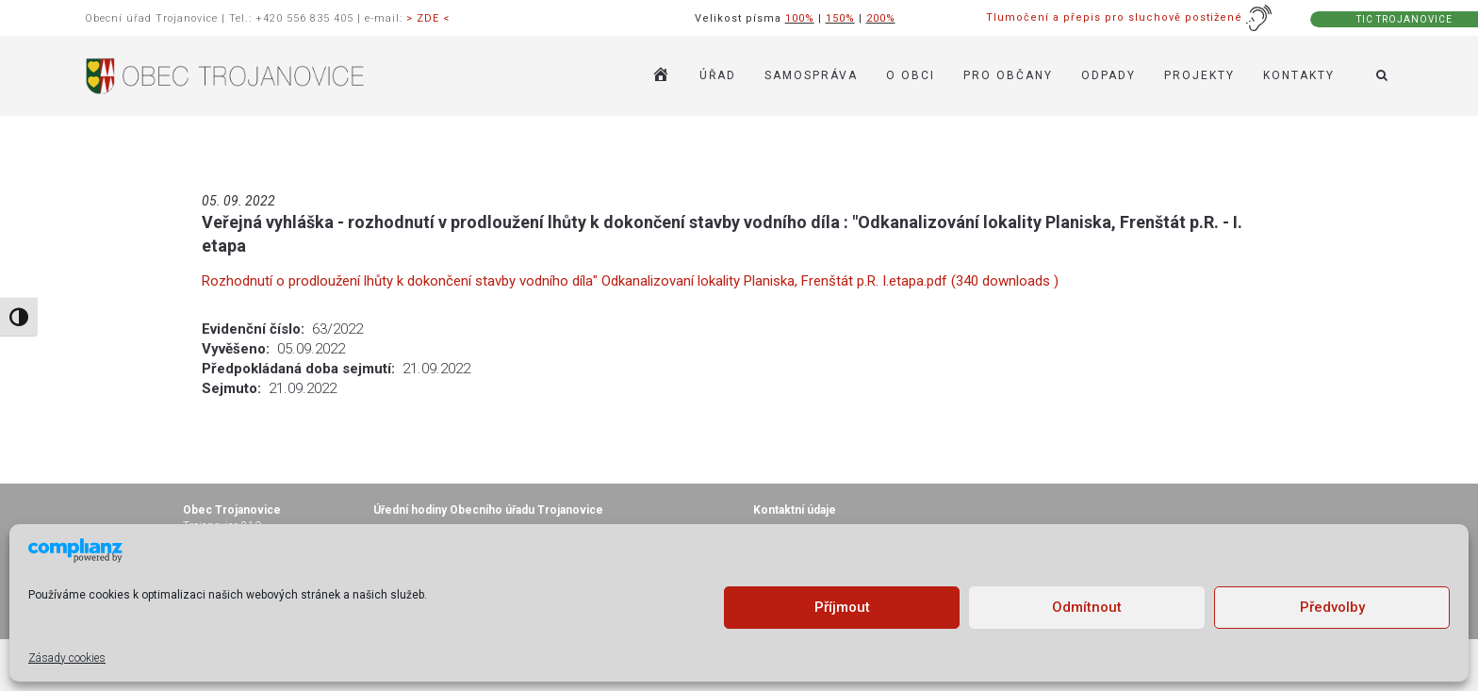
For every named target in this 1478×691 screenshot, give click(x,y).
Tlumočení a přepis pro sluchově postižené (1129, 17)
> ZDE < (428, 18)
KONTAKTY (1299, 75)
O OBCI (910, 75)
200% (880, 18)
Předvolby (1332, 607)
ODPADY (1108, 75)
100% (799, 18)
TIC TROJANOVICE (1404, 19)
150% (840, 18)
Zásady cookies (67, 658)
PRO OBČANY (1008, 75)
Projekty (1199, 75)
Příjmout (842, 607)
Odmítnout (1087, 607)
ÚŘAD (717, 75)
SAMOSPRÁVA (811, 75)
